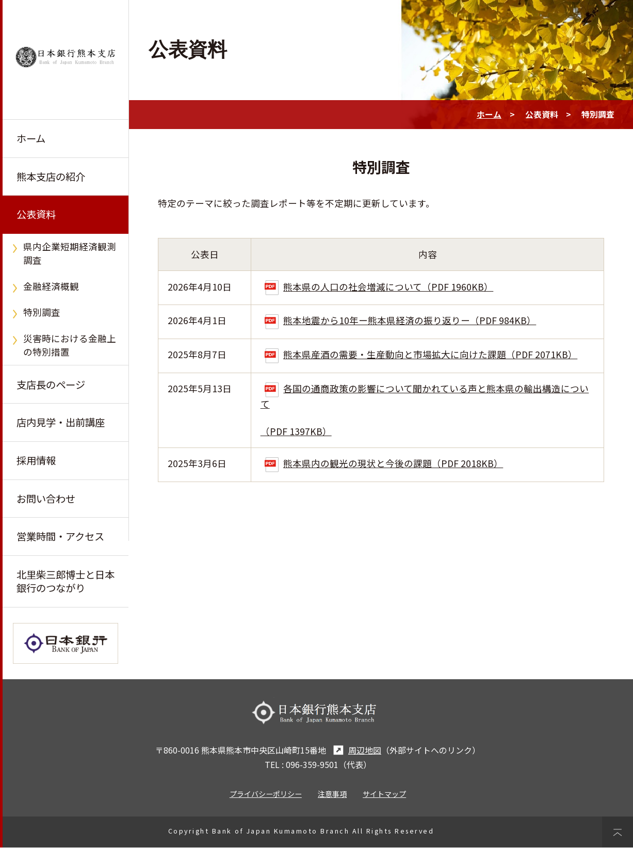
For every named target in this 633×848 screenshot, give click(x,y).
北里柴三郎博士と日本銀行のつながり (66, 582)
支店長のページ (51, 384)
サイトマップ (384, 794)
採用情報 (36, 461)
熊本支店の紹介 (51, 176)
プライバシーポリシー (266, 794)
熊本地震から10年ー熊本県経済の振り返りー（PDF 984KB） (400, 320)
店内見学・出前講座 (61, 422)
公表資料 (36, 214)
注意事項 (332, 794)
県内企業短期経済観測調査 (69, 253)
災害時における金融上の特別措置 (69, 345)
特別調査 (41, 312)
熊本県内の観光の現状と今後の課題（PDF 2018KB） (384, 463)
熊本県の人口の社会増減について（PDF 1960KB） (379, 286)
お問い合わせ (46, 498)
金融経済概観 (51, 286)
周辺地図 (355, 751)
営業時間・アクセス (60, 537)
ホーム (31, 138)
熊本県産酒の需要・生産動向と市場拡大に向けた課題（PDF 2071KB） (421, 354)
